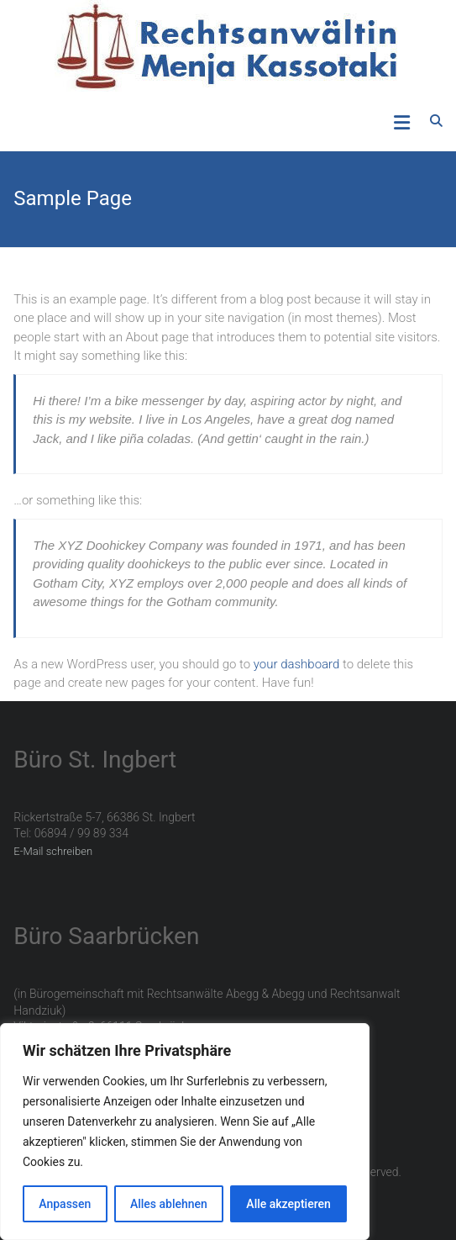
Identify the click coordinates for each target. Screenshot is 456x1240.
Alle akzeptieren (288, 1204)
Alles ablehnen (168, 1204)
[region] (185, 1131)
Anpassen (65, 1204)
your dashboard (297, 664)
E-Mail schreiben (52, 851)
